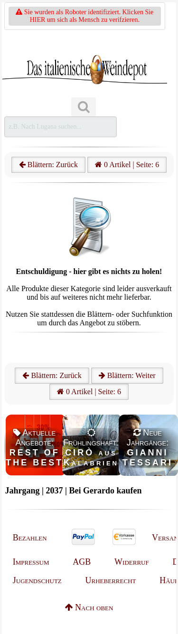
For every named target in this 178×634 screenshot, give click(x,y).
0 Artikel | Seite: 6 (127, 165)
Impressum (31, 562)
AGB (82, 562)
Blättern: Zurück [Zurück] (51, 375)
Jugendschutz (37, 580)
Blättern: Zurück (48, 165)
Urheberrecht (110, 580)
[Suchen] (83, 107)
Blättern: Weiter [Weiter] (127, 375)
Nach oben (89, 607)
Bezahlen (30, 537)
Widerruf (131, 562)
